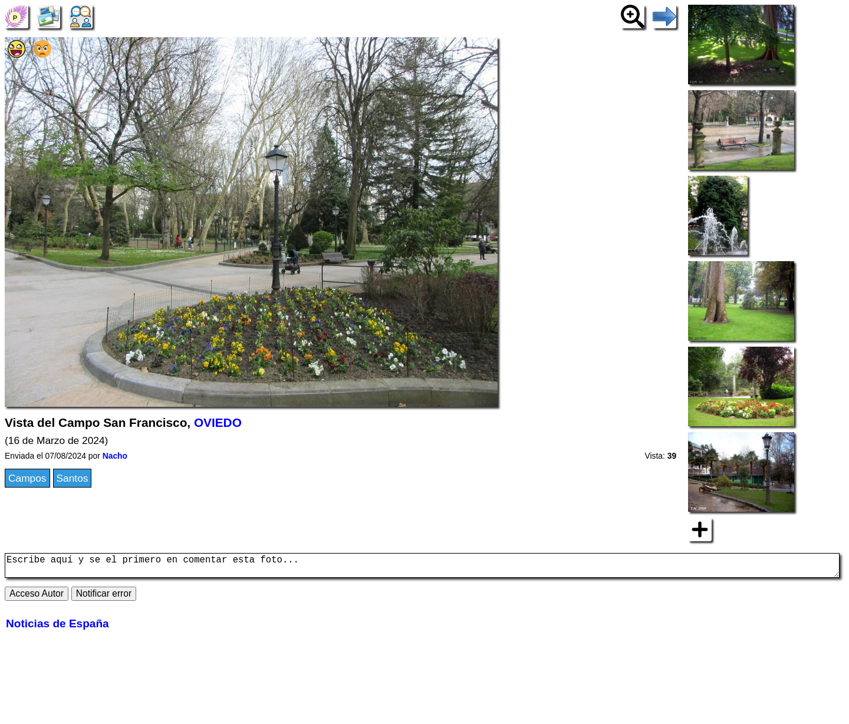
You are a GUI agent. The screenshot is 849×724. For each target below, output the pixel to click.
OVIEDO (218, 422)
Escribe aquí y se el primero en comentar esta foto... (422, 568)
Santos (72, 478)
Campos (27, 478)
